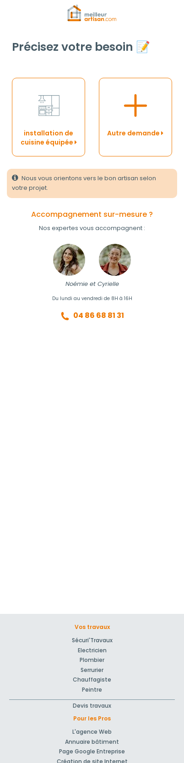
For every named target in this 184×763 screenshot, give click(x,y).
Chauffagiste (92, 679)
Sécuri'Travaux (92, 640)
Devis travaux (92, 705)
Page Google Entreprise (92, 751)
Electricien (92, 650)
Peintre (92, 689)
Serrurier (92, 670)
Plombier (92, 660)
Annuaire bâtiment (92, 742)
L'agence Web (92, 732)
